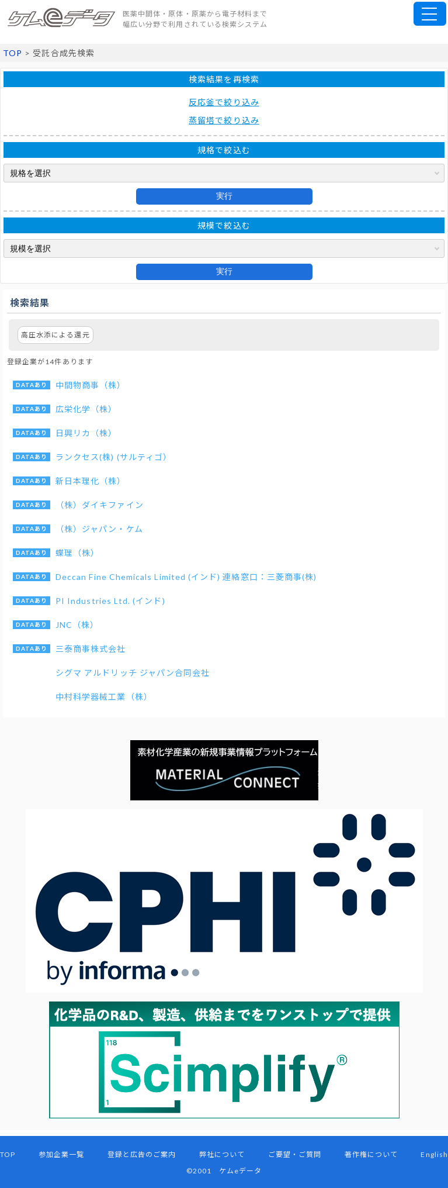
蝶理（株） (77, 553)
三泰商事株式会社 (90, 649)
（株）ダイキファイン (99, 505)
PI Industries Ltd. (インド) (110, 601)
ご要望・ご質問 (294, 1154)
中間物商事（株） (90, 385)
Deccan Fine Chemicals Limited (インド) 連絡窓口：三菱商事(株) (186, 577)
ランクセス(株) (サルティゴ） (113, 457)
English (434, 1154)
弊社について (222, 1154)
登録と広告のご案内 (141, 1154)
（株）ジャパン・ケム (99, 529)
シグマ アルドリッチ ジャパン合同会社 (132, 673)
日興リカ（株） (86, 433)
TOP (12, 53)
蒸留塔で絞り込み (224, 120)
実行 (224, 196)
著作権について (371, 1154)
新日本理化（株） (90, 481)
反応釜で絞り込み (224, 102)
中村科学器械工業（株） (103, 697)
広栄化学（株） (86, 409)
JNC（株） (77, 625)
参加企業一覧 (61, 1154)
